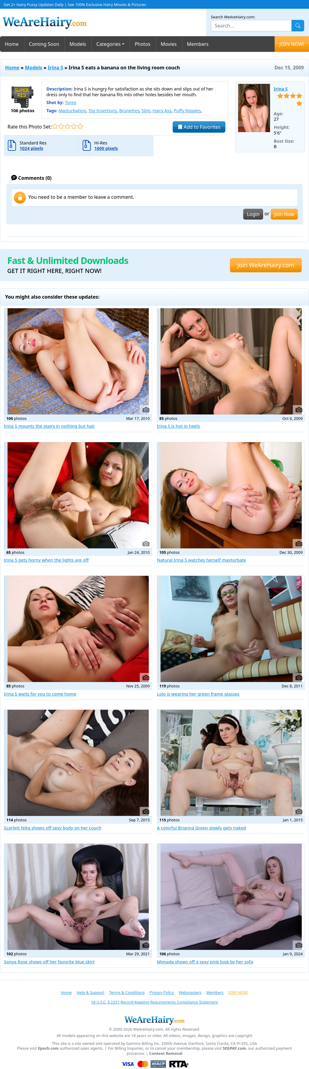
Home (12, 44)
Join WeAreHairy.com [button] (265, 265)
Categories (108, 44)
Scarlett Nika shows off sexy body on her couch (52, 828)
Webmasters (190, 992)
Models (77, 44)
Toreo (70, 102)
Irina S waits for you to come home (40, 694)
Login (253, 214)
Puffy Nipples (187, 110)
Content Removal (165, 1053)
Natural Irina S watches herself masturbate (201, 560)
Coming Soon (44, 44)
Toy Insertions (102, 110)
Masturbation (72, 110)
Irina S (55, 67)
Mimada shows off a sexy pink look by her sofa (205, 962)
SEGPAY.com (234, 1048)
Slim (146, 110)
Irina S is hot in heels (178, 426)
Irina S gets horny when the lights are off (46, 560)
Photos (142, 44)
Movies (169, 44)
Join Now (284, 214)
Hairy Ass (162, 110)
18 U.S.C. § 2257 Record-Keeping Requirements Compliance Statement (154, 1002)
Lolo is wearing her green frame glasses (198, 694)
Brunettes (129, 110)
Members (198, 44)
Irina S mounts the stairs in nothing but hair (49, 426)
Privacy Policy (161, 992)
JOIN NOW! (291, 44)
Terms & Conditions (127, 992)
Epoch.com (48, 1048)
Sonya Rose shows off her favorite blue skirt (49, 962)
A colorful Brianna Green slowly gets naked (201, 828)
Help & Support (90, 992)
